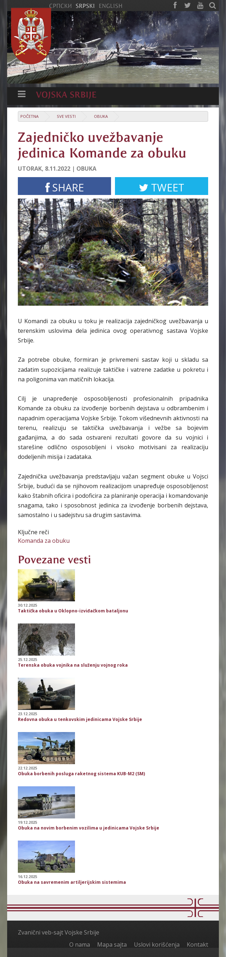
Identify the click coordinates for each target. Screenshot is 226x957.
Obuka (101, 116)
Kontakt (197, 944)
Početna (29, 116)
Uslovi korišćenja (157, 944)
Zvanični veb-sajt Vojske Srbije (58, 932)
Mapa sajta (112, 944)
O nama (79, 944)
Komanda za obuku (44, 541)
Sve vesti (66, 116)
